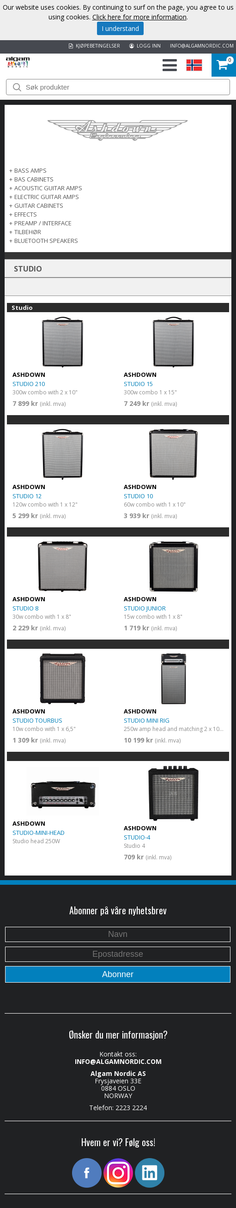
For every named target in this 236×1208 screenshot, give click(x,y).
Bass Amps (30, 170)
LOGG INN (145, 45)
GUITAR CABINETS (38, 205)
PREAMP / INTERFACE (43, 223)
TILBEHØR (27, 232)
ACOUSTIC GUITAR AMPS (48, 188)
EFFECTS (25, 214)
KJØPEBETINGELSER (94, 45)
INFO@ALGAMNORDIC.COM (202, 45)
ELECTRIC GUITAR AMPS (46, 197)
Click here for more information (139, 16)
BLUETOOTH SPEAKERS (46, 240)
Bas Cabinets (34, 179)
